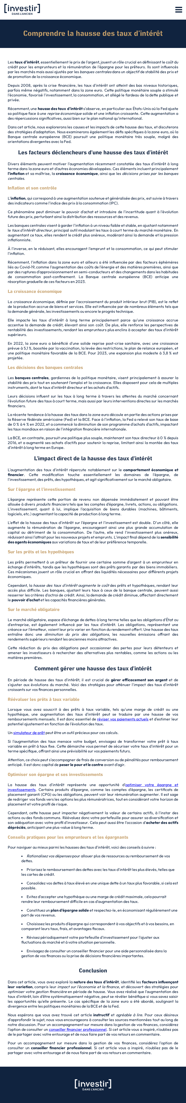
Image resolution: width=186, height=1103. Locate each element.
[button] (178, 10)
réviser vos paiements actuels (123, 719)
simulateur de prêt (29, 732)
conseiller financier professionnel (78, 1029)
